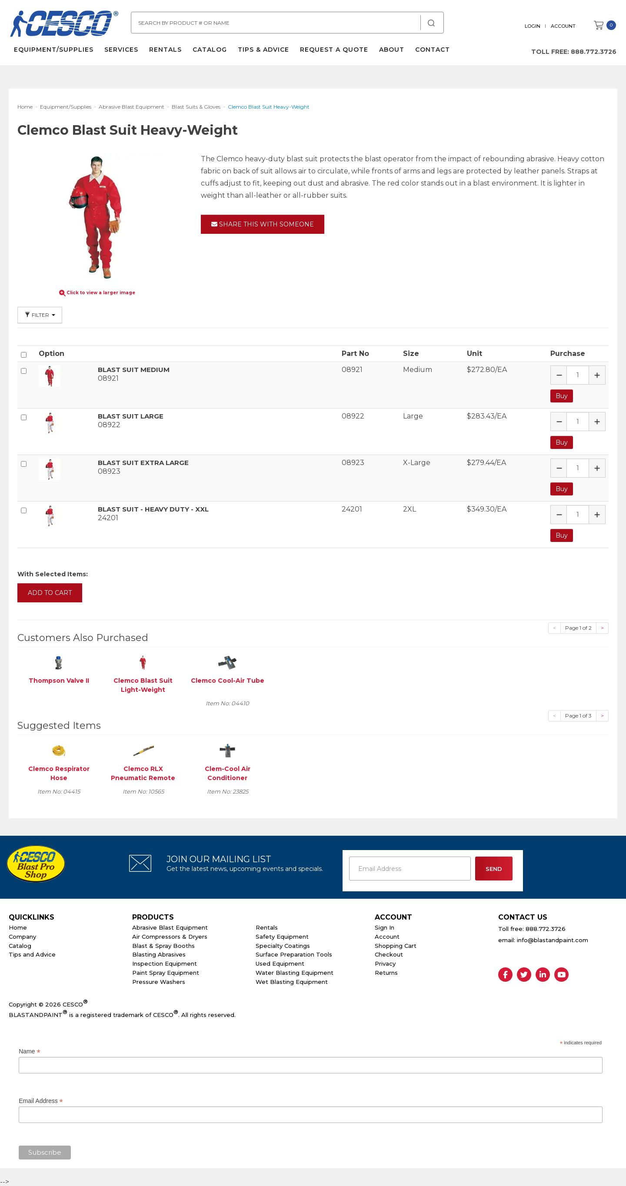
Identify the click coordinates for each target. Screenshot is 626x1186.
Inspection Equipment (164, 962)
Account (564, 26)
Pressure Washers (158, 980)
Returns (386, 971)
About (390, 52)
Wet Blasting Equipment (292, 980)
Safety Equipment (282, 934)
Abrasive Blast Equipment (170, 926)
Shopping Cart (395, 943)
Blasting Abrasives (159, 953)
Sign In (384, 926)
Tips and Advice (32, 953)
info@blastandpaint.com (552, 938)
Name (29, 1050)
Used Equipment (280, 962)
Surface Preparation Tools (294, 953)
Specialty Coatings (283, 943)
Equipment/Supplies (53, 52)
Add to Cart (50, 591)
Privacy (385, 962)
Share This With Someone (262, 224)
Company (22, 934)
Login (533, 26)
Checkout (389, 953)
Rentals (164, 52)
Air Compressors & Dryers (169, 934)
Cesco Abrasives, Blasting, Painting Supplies (65, 25)
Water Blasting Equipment (294, 971)
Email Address (41, 1100)
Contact (431, 52)
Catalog (209, 52)
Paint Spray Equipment (165, 971)
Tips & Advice (262, 52)
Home (18, 926)
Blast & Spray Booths (163, 943)
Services (120, 52)
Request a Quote (333, 52)
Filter (39, 315)
